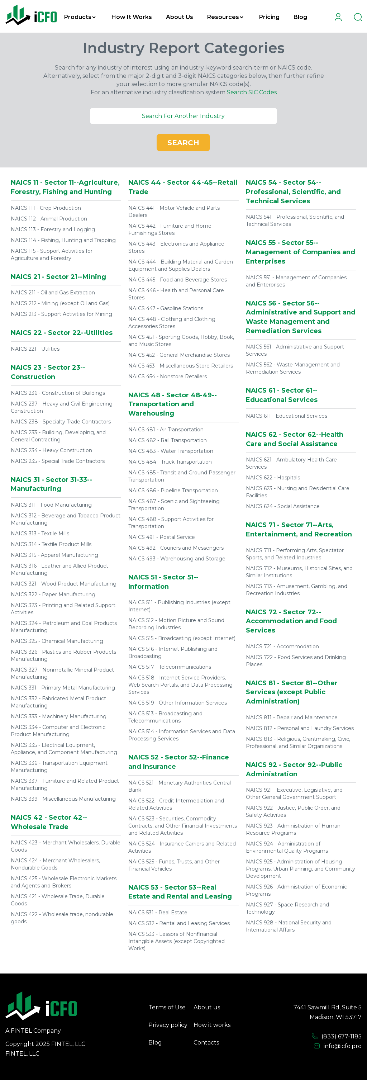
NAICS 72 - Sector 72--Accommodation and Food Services (291, 621)
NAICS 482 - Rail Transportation (167, 440)
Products (80, 17)
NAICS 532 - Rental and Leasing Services (179, 923)
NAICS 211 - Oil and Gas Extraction (53, 292)
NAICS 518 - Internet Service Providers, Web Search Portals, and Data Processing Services (180, 684)
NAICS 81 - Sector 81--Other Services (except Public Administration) (292, 692)
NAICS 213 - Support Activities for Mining (61, 314)
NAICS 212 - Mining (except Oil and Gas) (60, 303)
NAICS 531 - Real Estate (157, 912)
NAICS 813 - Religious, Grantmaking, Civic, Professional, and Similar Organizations (298, 742)
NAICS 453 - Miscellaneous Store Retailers (180, 366)
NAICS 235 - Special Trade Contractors (58, 461)
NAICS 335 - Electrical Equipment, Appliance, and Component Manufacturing (64, 748)
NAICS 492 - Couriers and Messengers (176, 548)
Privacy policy (167, 1025)
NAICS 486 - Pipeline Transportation (173, 490)
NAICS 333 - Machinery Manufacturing (58, 716)
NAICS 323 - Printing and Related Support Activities (63, 609)
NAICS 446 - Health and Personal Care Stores (176, 294)
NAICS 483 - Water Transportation (170, 451)
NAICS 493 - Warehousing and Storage (176, 558)
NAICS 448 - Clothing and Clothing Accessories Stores (171, 323)
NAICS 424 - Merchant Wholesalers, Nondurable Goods (55, 864)
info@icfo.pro (338, 1046)
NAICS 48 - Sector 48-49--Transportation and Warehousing (172, 404)
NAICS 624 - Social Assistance (283, 506)
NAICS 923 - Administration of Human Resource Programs (293, 829)
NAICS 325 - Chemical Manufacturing (57, 641)
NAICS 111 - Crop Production (46, 208)
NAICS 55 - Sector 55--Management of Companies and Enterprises (300, 252)
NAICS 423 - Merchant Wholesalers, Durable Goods (65, 846)
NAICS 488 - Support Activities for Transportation (171, 523)
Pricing (269, 17)
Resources (225, 17)
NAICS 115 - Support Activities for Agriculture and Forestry (51, 254)
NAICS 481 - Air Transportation (166, 429)
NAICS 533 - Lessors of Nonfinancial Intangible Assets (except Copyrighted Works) (176, 941)
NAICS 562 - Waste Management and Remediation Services (293, 368)
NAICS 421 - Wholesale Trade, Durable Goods (58, 900)
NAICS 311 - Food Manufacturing (51, 505)
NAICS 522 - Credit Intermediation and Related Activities (176, 804)
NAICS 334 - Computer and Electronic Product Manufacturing (58, 731)
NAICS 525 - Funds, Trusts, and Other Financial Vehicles (174, 865)
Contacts (206, 1042)
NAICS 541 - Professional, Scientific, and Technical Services (295, 220)
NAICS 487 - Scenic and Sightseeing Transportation (174, 505)
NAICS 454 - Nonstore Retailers (167, 376)
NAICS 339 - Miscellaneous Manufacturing (63, 799)
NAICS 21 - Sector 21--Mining (58, 277)
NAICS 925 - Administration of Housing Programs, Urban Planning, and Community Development (300, 868)
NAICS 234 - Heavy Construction (51, 450)
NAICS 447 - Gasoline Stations (165, 308)
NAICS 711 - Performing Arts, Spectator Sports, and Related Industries (295, 554)
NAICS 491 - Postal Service (161, 537)
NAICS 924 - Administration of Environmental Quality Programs (287, 847)
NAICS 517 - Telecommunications (169, 667)
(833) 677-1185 (336, 1036)
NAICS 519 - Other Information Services (177, 703)
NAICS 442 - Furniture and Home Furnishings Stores (169, 229)
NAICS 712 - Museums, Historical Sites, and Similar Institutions (299, 572)
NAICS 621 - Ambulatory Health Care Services (291, 463)
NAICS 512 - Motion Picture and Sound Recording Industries (176, 624)
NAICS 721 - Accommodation (282, 646)
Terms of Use (167, 1007)
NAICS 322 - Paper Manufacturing (53, 594)
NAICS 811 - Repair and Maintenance (292, 717)
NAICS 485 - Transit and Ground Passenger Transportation (181, 476)
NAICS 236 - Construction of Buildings (58, 393)
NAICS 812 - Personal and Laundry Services (300, 728)
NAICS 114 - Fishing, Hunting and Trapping (63, 240)
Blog (300, 17)
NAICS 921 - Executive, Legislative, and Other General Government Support (294, 793)
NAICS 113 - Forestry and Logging (53, 229)
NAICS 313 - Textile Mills (40, 533)
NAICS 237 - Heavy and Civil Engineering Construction (62, 407)
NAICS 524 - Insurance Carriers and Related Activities (182, 847)
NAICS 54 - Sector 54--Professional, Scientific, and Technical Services (293, 192)
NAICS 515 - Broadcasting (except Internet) (181, 638)
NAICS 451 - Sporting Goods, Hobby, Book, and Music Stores (181, 340)
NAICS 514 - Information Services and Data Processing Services (181, 735)
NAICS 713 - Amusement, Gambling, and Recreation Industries (296, 590)
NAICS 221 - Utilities (35, 349)
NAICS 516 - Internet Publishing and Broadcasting (173, 652)
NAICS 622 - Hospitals (273, 477)
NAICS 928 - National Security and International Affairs (289, 926)
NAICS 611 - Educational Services (286, 416)
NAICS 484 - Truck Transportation (170, 462)
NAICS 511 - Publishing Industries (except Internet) (179, 606)
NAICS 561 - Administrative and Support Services (295, 350)
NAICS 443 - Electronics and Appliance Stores (176, 247)
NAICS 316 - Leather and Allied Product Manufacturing (59, 569)
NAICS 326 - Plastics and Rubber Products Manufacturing (63, 655)
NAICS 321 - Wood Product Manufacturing (63, 584)
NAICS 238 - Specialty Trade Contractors (61, 421)
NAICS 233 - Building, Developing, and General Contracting (58, 436)
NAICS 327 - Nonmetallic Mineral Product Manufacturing (62, 673)
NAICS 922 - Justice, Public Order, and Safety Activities (293, 811)
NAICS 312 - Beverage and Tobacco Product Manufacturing (65, 519)
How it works (212, 1025)
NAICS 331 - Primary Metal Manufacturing (63, 688)
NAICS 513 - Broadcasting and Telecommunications (165, 717)
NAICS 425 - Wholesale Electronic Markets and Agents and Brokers (63, 882)
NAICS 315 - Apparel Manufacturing (54, 555)
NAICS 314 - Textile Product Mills (51, 544)
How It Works (131, 17)
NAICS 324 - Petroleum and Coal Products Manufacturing (64, 627)
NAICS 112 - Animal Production (49, 218)
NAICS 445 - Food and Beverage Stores (177, 279)
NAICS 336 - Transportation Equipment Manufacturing (59, 766)
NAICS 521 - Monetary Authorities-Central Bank (179, 786)
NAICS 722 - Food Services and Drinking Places (296, 661)
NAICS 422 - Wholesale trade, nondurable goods (62, 918)
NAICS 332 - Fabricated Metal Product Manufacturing (58, 702)
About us (207, 1007)
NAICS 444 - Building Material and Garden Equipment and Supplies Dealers (180, 265)
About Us (179, 17)
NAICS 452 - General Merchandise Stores (179, 355)
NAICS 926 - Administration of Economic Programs (296, 890)
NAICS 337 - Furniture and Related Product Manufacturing (65, 784)
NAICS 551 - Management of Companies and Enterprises (296, 281)
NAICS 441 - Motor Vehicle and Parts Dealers (174, 211)
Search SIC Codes (252, 92)
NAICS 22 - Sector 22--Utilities (62, 333)
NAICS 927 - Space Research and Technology (287, 908)
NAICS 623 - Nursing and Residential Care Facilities (297, 492)
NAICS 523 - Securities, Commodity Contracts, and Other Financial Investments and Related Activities (182, 825)
